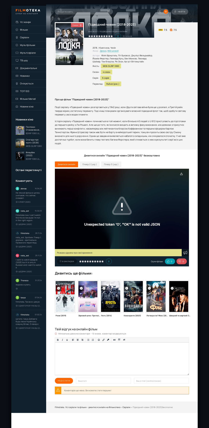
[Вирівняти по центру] (78, 340)
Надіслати (64, 380)
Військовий (113, 50)
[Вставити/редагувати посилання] (103, 340)
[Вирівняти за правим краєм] (82, 340)
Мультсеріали (28, 52)
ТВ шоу (24, 60)
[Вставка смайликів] (99, 340)
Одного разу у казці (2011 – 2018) (29, 306)
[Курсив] (62, 340)
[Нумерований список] (93, 340)
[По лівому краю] (73, 340)
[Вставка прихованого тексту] (124, 340)
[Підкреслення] (67, 340)
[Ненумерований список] (88, 340)
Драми (103, 50)
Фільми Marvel (28, 98)
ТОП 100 (24, 91)
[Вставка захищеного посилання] (108, 340)
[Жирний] (58, 340)
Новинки (25, 75)
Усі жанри (25, 22)
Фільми (24, 29)
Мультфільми (27, 45)
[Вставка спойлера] (119, 340)
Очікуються (26, 83)
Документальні (28, 68)
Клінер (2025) (23, 202)
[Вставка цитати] (114, 340)
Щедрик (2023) (24, 224)
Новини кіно (26, 106)
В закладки (67, 261)
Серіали (24, 37)
